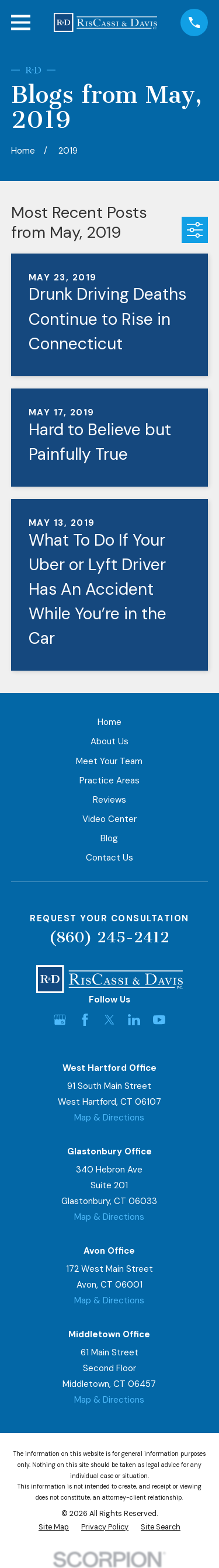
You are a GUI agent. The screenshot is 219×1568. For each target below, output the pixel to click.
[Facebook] (85, 1020)
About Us (109, 741)
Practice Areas (109, 780)
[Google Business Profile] (60, 1020)
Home (109, 722)
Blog (109, 838)
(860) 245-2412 (109, 937)
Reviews (109, 800)
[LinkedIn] (134, 1020)
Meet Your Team (109, 761)
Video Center (109, 819)
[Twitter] (109, 1020)
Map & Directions (109, 1117)
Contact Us (109, 857)
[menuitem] (54, 1527)
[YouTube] (159, 1020)
